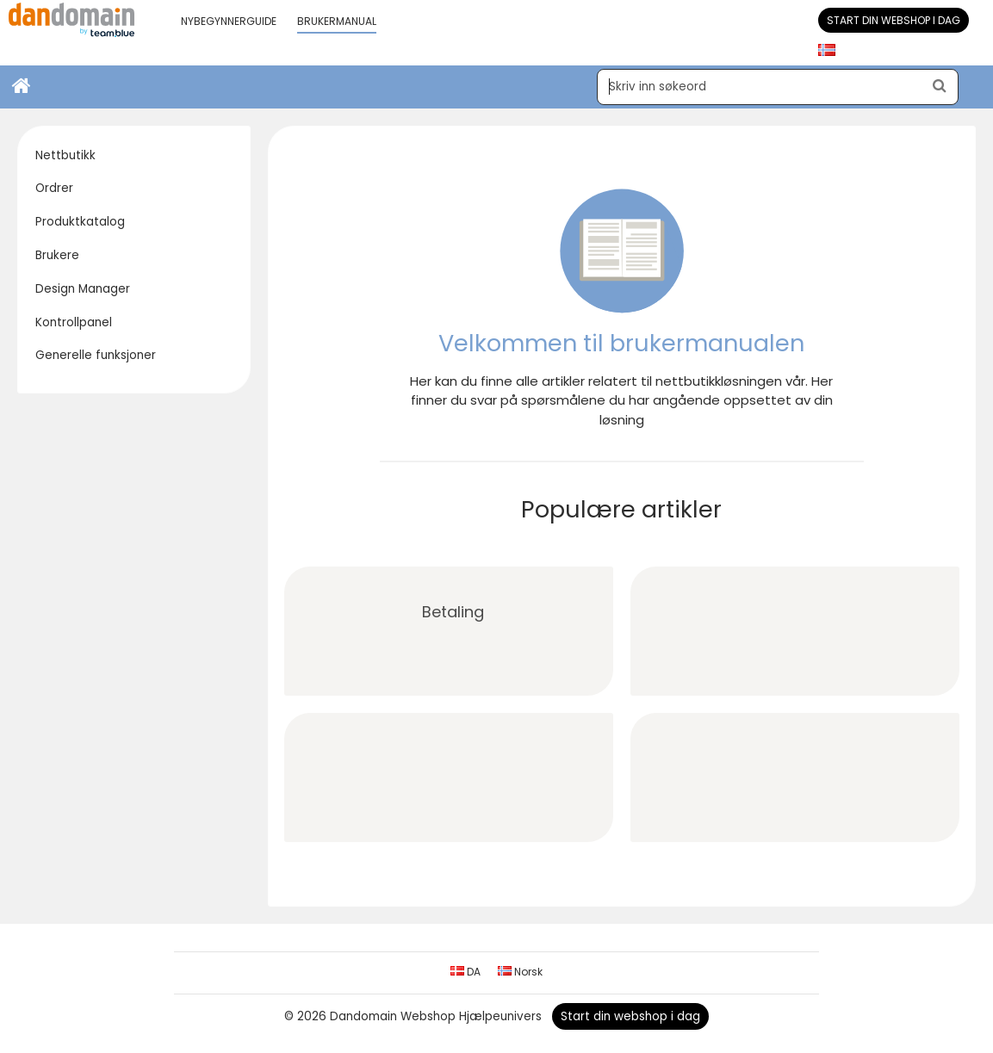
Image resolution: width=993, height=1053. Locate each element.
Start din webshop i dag (893, 20)
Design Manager (82, 289)
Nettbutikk (65, 155)
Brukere (57, 255)
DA (465, 971)
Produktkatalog (80, 222)
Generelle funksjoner (95, 355)
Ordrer (54, 188)
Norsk (520, 971)
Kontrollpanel (73, 322)
